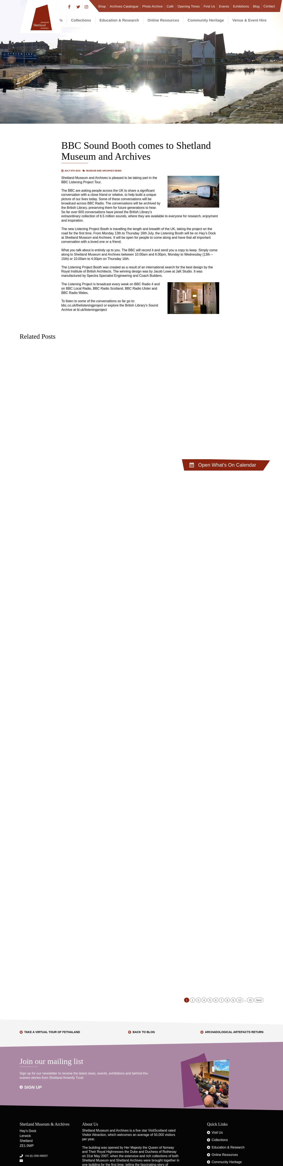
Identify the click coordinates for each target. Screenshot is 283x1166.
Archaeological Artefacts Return (234, 1032)
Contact (269, 6)
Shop (102, 6)
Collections (81, 20)
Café (170, 6)
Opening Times (188, 6)
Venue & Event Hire (249, 20)
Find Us (209, 6)
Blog (256, 6)
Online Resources (163, 20)
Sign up (33, 1087)
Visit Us (217, 1132)
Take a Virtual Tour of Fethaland (52, 1032)
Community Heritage (206, 20)
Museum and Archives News (103, 170)
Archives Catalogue (124, 6)
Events (224, 6)
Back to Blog (144, 1032)
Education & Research (119, 20)
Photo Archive (152, 6)
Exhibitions (241, 6)
